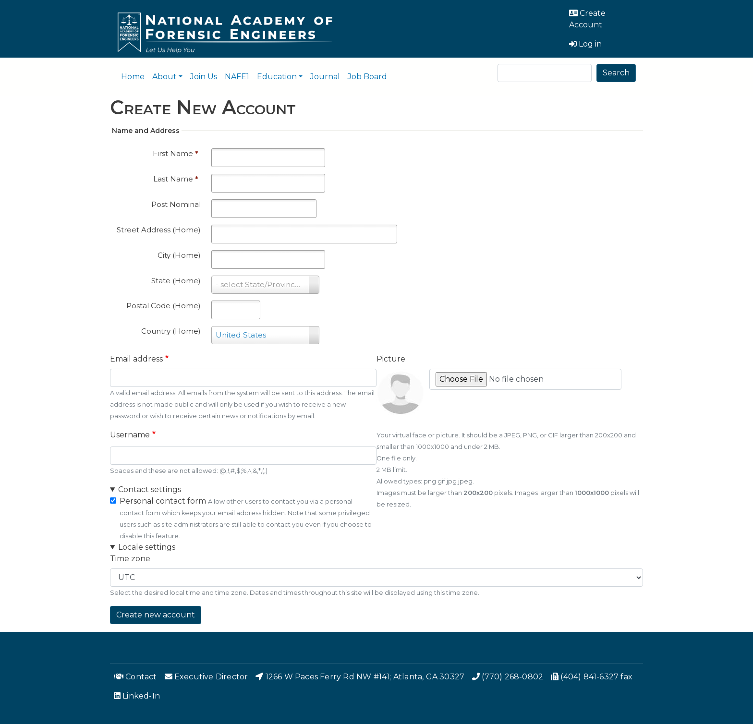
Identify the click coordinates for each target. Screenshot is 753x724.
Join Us (203, 76)
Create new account (155, 614)
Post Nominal (176, 204)
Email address (136, 358)
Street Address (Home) (159, 229)
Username (130, 434)
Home (133, 76)
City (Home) (179, 255)
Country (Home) (171, 331)
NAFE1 (237, 76)
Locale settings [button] (146, 547)
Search (616, 72)
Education (277, 76)
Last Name (175, 178)
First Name (175, 153)
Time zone (130, 558)
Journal (325, 76)
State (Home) (176, 280)
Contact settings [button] (149, 489)
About (164, 76)
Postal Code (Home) (163, 305)
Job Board (367, 76)
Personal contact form (163, 501)
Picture (390, 358)
